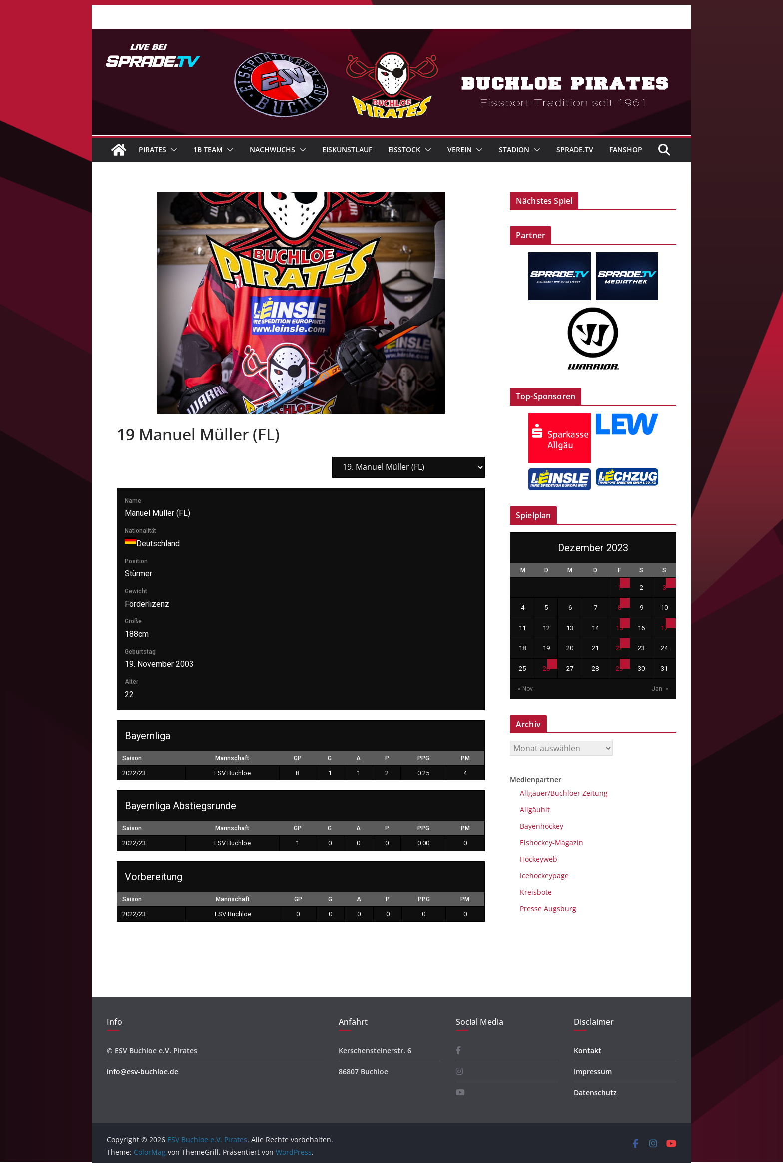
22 (619, 648)
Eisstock (404, 149)
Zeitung (594, 793)
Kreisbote (536, 892)
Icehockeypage (544, 875)
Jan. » (660, 688)
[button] (171, 150)
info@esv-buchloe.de (142, 1071)
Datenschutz (595, 1092)
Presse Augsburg (548, 908)
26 (546, 668)
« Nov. (526, 688)
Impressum (593, 1071)
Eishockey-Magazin (551, 842)
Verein (459, 149)
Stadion (514, 149)
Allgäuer (534, 793)
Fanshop (625, 149)
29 (619, 668)
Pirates (152, 149)
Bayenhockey (541, 826)
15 (619, 628)
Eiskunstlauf (347, 149)
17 (664, 628)
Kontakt (587, 1050)
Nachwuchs (272, 149)
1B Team (208, 149)
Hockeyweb (538, 859)
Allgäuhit (535, 809)
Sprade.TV (574, 149)
